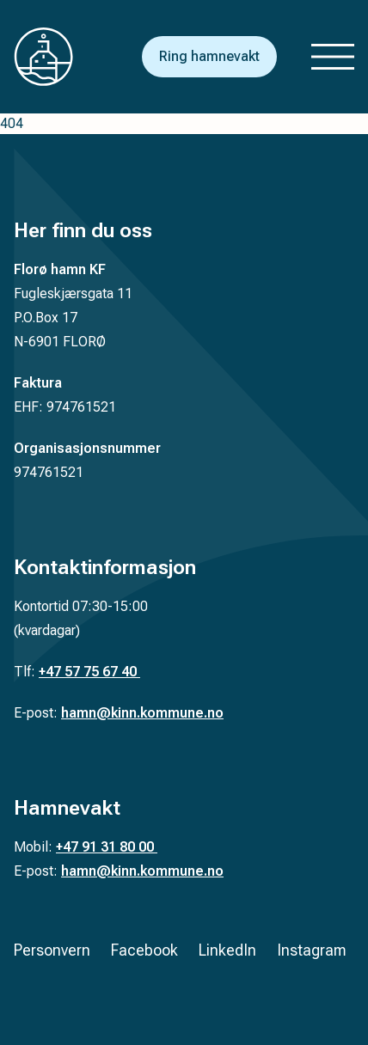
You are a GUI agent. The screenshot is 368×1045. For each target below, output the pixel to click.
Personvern (52, 950)
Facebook (144, 950)
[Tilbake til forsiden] (57, 57)
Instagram (312, 950)
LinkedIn (227, 950)
